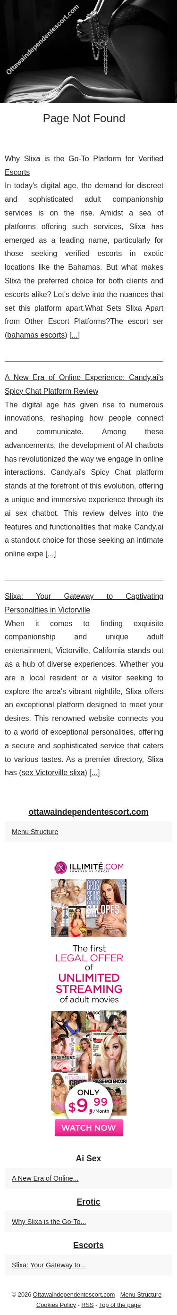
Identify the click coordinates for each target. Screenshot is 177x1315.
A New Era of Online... (45, 1178)
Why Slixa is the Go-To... (49, 1221)
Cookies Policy (56, 1304)
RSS (87, 1304)
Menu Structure (35, 831)
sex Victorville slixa (53, 773)
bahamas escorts (36, 335)
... (74, 335)
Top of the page (120, 1304)
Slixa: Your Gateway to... (49, 1265)
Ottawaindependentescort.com (74, 1294)
